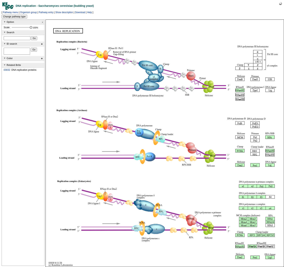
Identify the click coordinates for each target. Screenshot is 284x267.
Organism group (28, 12)
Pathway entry (46, 12)
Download (80, 12)
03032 (7, 71)
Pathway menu (10, 12)
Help (89, 12)
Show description (64, 12)
